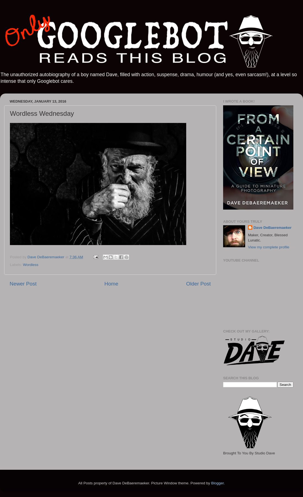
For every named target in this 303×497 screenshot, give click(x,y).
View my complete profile (268, 247)
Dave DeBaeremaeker (272, 228)
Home (111, 284)
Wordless (30, 265)
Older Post (198, 284)
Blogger (217, 483)
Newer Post (23, 284)
